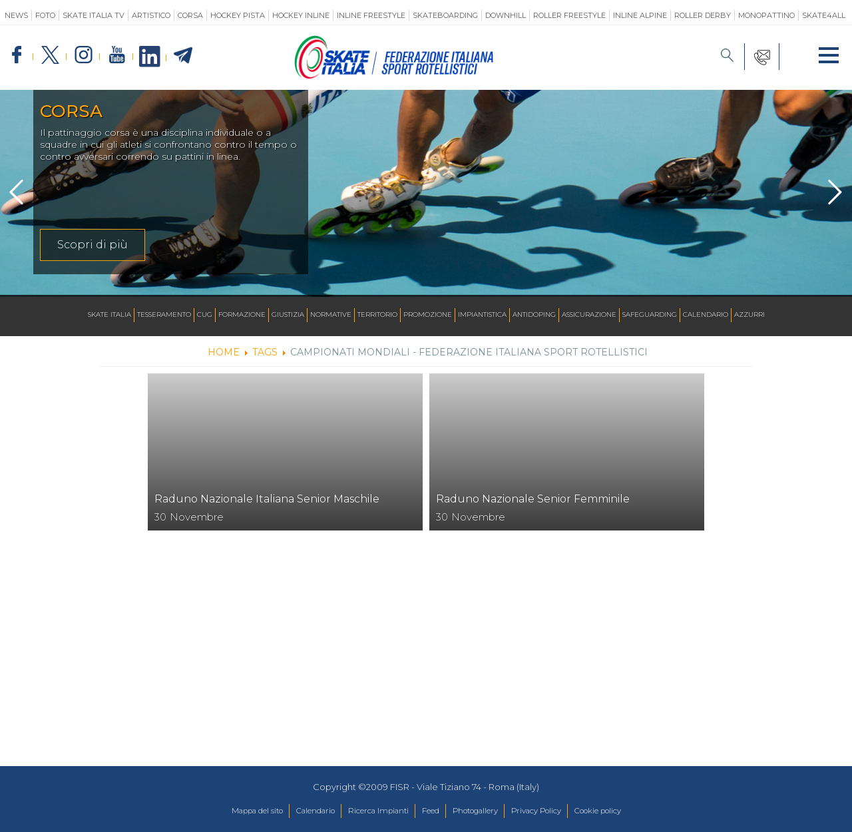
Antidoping (534, 315)
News (16, 15)
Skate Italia (109, 315)
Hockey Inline (300, 15)
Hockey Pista (237, 15)
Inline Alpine (640, 15)
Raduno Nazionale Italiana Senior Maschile (266, 499)
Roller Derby (702, 15)
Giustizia (288, 315)
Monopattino (766, 15)
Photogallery (483, 811)
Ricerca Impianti (370, 811)
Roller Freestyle (569, 15)
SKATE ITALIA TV (93, 15)
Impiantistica (482, 315)
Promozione (427, 315)
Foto (45, 15)
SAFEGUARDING (649, 315)
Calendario (705, 315)
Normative (330, 315)
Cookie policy (626, 811)
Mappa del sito (228, 811)
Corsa (190, 15)
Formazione (242, 315)
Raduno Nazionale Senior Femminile (533, 499)
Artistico (151, 15)
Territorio (377, 315)
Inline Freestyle (371, 15)
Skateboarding (445, 15)
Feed (429, 811)
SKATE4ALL (823, 15)
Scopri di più (92, 244)
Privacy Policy (553, 811)
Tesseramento (164, 315)
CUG (204, 315)
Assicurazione (589, 315)
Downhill (505, 15)
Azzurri (749, 315)
